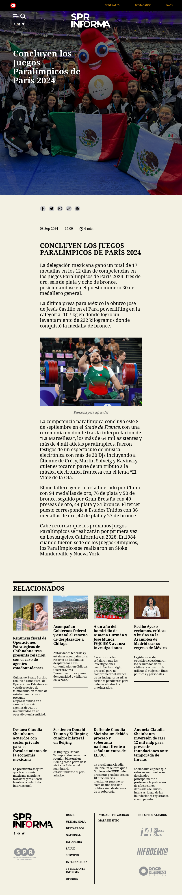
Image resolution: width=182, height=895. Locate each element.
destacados (75, 828)
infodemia (74, 842)
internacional (77, 862)
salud (70, 848)
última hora (76, 821)
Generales (122, 5)
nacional (73, 835)
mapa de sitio (108, 820)
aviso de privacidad (113, 815)
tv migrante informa (75, 870)
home (70, 815)
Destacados (153, 5)
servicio (72, 855)
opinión (72, 879)
